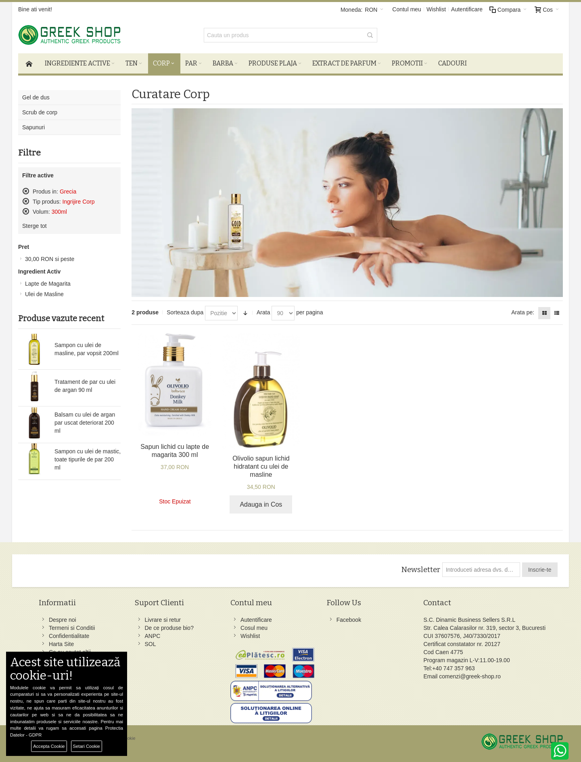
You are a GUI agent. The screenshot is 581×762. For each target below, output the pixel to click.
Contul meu (406, 9)
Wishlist (436, 9)
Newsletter (420, 569)
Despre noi (62, 620)
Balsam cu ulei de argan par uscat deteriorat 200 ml (84, 422)
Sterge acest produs (25, 191)
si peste (49, 259)
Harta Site (61, 644)
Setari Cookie (86, 746)
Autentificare (467, 9)
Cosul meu (254, 628)
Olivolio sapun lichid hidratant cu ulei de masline (260, 466)
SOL (150, 644)
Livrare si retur (163, 620)
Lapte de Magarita (48, 283)
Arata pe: (522, 312)
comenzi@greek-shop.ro (470, 676)
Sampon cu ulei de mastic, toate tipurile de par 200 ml (87, 459)
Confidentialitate (69, 636)
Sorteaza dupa (185, 312)
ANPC (153, 636)
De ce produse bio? (169, 628)
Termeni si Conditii (72, 628)
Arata (263, 312)
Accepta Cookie (49, 746)
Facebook (348, 620)
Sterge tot (34, 226)
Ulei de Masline (44, 294)
